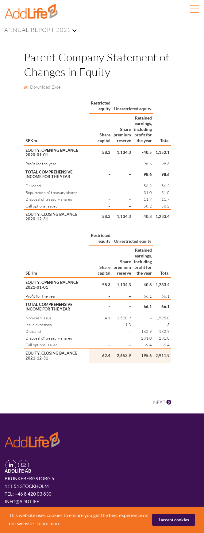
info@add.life (22, 501)
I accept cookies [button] (174, 519)
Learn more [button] (48, 523)
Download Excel (46, 87)
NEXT (162, 402)
